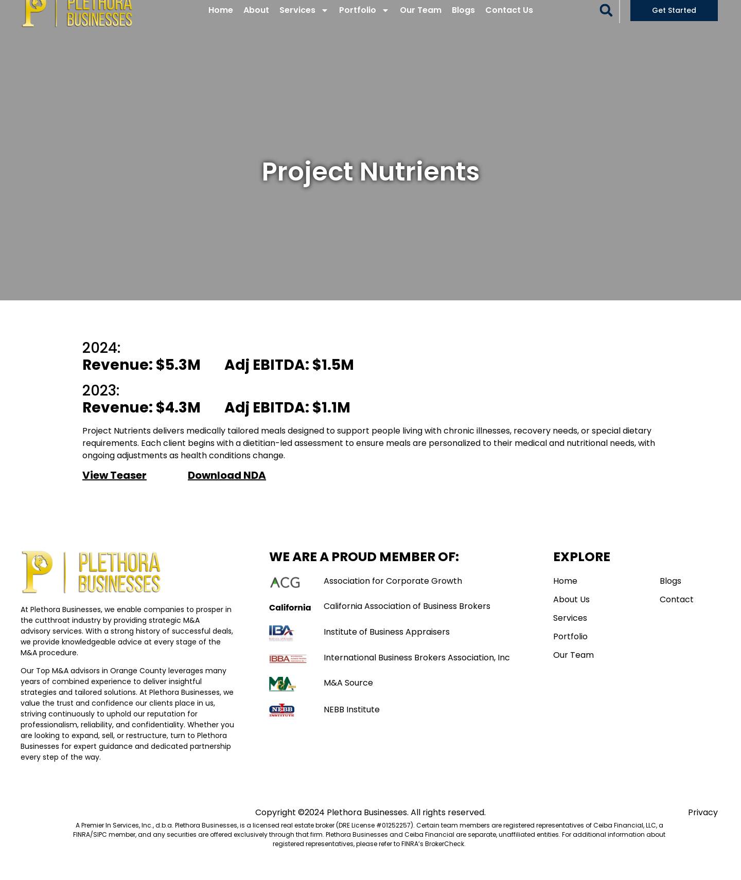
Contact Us (509, 24)
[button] (606, 24)
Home (220, 24)
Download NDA (227, 489)
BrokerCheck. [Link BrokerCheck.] (445, 857)
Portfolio (364, 24)
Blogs (463, 24)
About (256, 24)
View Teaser (114, 489)
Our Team (421, 24)
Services (304, 24)
